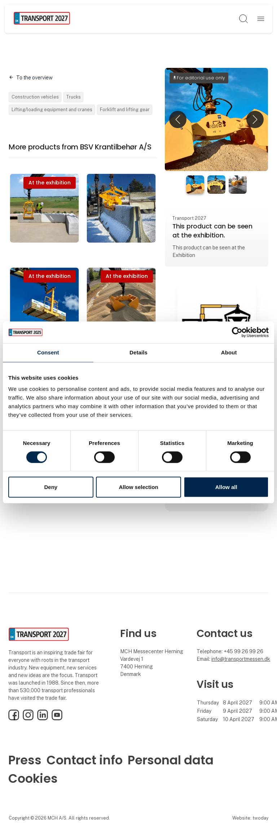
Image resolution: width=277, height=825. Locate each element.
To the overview (34, 77)
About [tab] (229, 352)
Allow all (226, 487)
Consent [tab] (48, 352)
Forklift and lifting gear (125, 109)
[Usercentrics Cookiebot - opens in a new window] (237, 332)
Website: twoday (250, 818)
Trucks (73, 97)
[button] (178, 119)
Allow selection (138, 487)
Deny (50, 487)
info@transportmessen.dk (240, 659)
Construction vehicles (35, 97)
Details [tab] (138, 352)
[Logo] (42, 19)
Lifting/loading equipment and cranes (52, 109)
